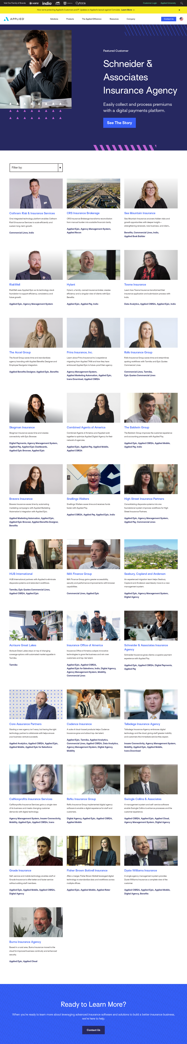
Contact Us (168, 19)
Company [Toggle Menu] (131, 19)
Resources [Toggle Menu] (114, 19)
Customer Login (150, 3)
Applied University (168, 3)
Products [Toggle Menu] (70, 19)
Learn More (128, 10)
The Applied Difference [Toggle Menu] (91, 19)
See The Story (119, 122)
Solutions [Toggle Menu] (54, 19)
